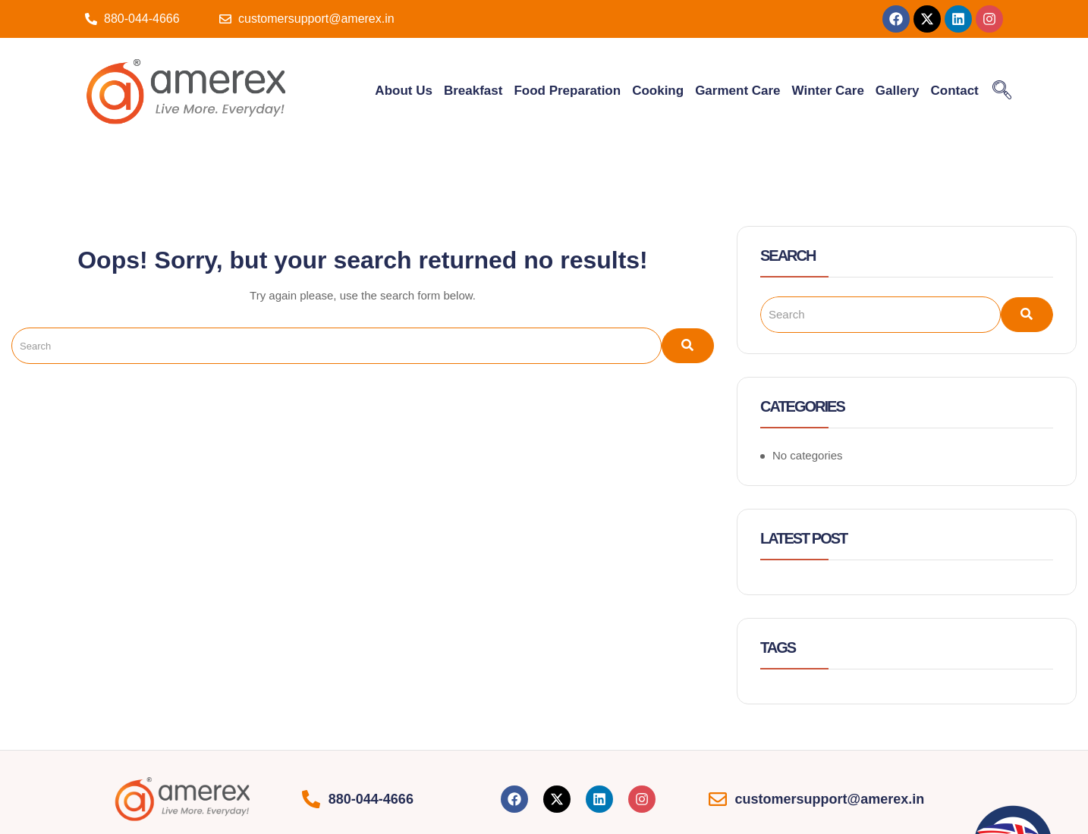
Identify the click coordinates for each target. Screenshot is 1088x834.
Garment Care (737, 90)
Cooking (658, 90)
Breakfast (473, 90)
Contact (955, 90)
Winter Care (828, 90)
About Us (403, 90)
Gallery (898, 90)
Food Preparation (567, 90)
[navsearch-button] (1002, 91)
